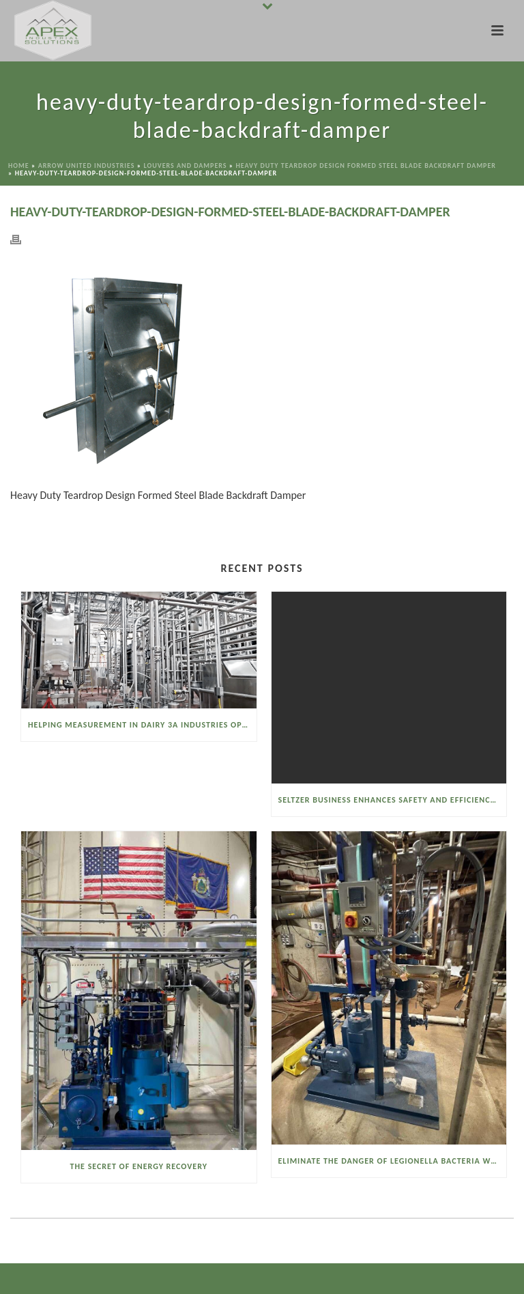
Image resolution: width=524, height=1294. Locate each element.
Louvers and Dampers (185, 165)
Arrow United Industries (86, 165)
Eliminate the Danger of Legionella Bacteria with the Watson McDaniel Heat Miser (392, 1161)
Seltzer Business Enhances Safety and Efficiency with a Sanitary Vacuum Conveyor (392, 800)
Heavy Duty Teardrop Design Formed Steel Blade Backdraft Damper (366, 165)
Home (18, 165)
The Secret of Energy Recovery (138, 1166)
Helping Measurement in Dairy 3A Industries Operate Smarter (142, 725)
